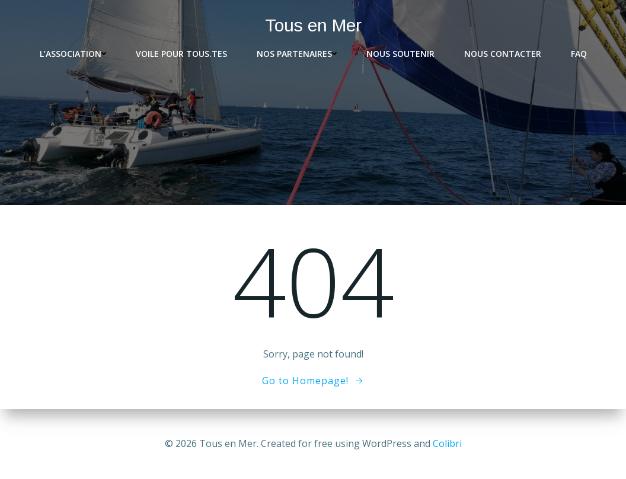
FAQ (579, 53)
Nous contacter (502, 53)
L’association (73, 53)
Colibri (447, 443)
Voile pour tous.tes (181, 53)
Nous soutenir (400, 53)
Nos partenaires (297, 53)
